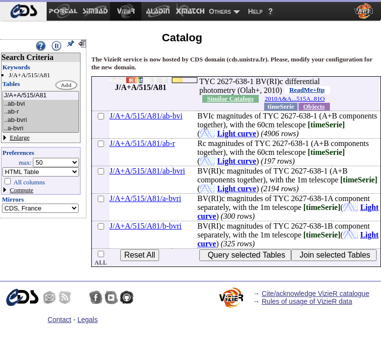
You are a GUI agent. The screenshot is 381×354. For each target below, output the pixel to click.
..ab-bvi (41, 104)
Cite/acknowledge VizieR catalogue (315, 293)
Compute (21, 190)
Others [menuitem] (220, 11)
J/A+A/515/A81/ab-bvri (147, 171)
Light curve (236, 133)
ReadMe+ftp (307, 89)
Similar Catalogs (230, 98)
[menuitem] (23, 11)
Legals (88, 320)
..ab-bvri (41, 120)
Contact (59, 320)
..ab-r (41, 112)
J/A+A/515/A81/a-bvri (145, 198)
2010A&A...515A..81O (295, 98)
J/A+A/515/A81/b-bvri (145, 226)
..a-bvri (41, 128)
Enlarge (19, 137)
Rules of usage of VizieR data (307, 301)
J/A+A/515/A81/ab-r (142, 143)
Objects (314, 106)
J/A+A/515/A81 (41, 95)
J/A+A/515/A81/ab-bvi (146, 116)
